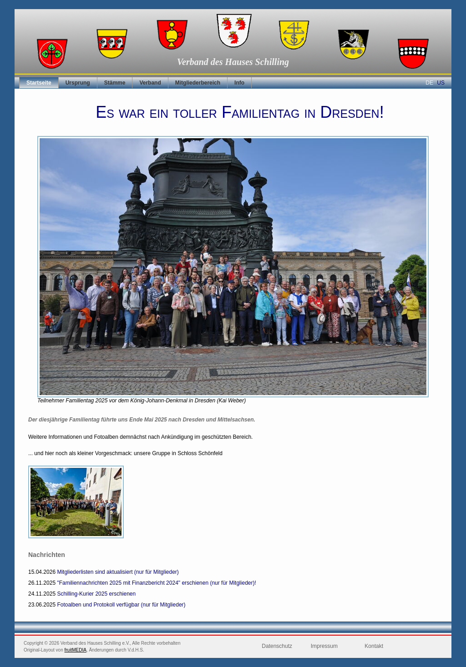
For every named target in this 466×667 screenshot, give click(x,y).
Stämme (115, 83)
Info (239, 83)
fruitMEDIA (75, 649)
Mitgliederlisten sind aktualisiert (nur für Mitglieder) (117, 572)
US (441, 83)
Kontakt (374, 646)
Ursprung (78, 83)
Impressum (324, 646)
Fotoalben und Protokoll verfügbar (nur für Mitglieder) (121, 605)
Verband (150, 83)
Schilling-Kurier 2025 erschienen (96, 594)
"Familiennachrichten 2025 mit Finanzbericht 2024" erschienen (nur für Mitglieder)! (156, 583)
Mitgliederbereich (197, 83)
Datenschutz (277, 646)
